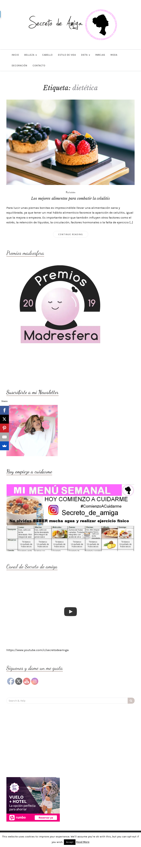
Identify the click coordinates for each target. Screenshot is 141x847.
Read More (82, 842)
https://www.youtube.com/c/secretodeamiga (37, 650)
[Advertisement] (34, 367)
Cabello (47, 55)
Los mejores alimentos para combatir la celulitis (70, 198)
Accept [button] (69, 842)
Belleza (30, 55)
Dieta (85, 55)
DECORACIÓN (19, 65)
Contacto (39, 65)
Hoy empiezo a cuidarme (29, 471)
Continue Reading (70, 234)
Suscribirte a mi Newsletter (32, 392)
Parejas (100, 55)
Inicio (15, 55)
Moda (114, 55)
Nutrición (70, 192)
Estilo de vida (67, 55)
